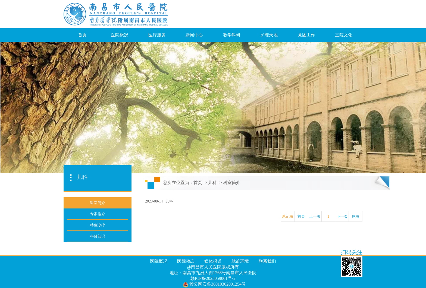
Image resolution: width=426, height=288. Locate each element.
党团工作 (306, 35)
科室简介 (231, 182)
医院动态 (186, 261)
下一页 (342, 216)
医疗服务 (157, 35)
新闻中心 (194, 35)
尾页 (355, 216)
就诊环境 (240, 261)
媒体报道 (213, 261)
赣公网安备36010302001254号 (214, 284)
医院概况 (119, 35)
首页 (82, 35)
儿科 (212, 182)
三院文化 (343, 35)
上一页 (315, 216)
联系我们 (267, 261)
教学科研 (231, 35)
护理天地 (269, 35)
